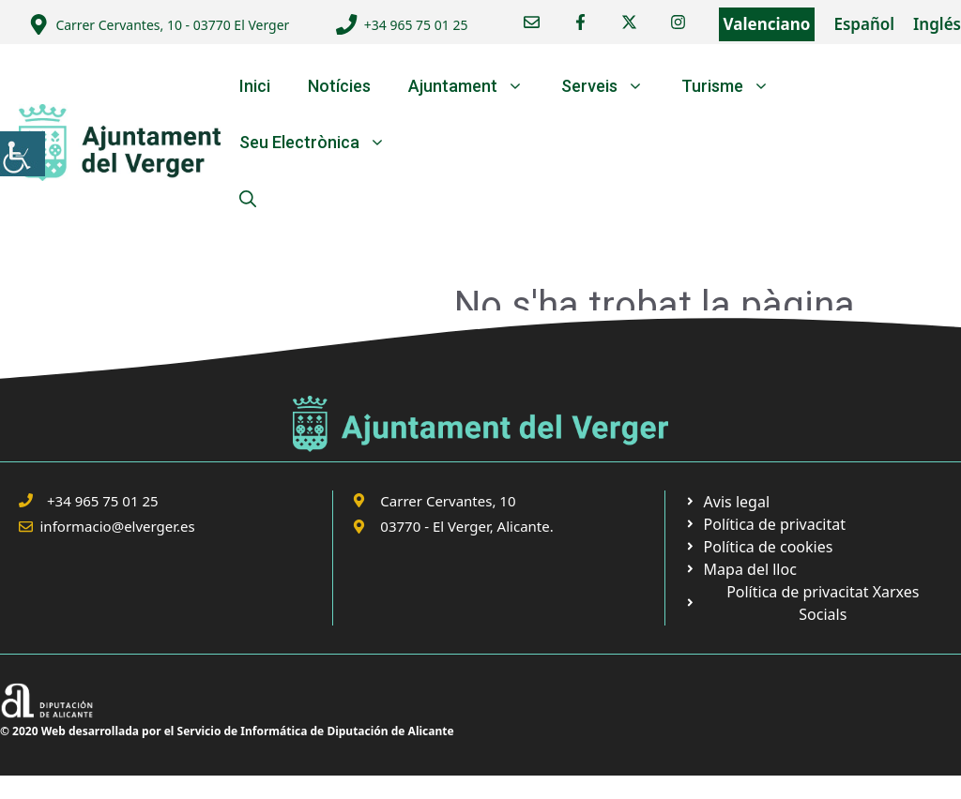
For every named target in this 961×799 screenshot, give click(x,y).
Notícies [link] (339, 86)
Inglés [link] (937, 24)
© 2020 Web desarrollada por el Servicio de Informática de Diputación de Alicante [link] (227, 731)
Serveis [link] (612, 86)
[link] (22, 153)
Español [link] (863, 24)
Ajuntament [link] (475, 86)
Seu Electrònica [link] (321, 142)
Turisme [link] (734, 86)
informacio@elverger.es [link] (117, 526)
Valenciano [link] (767, 24)
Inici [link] (254, 86)
